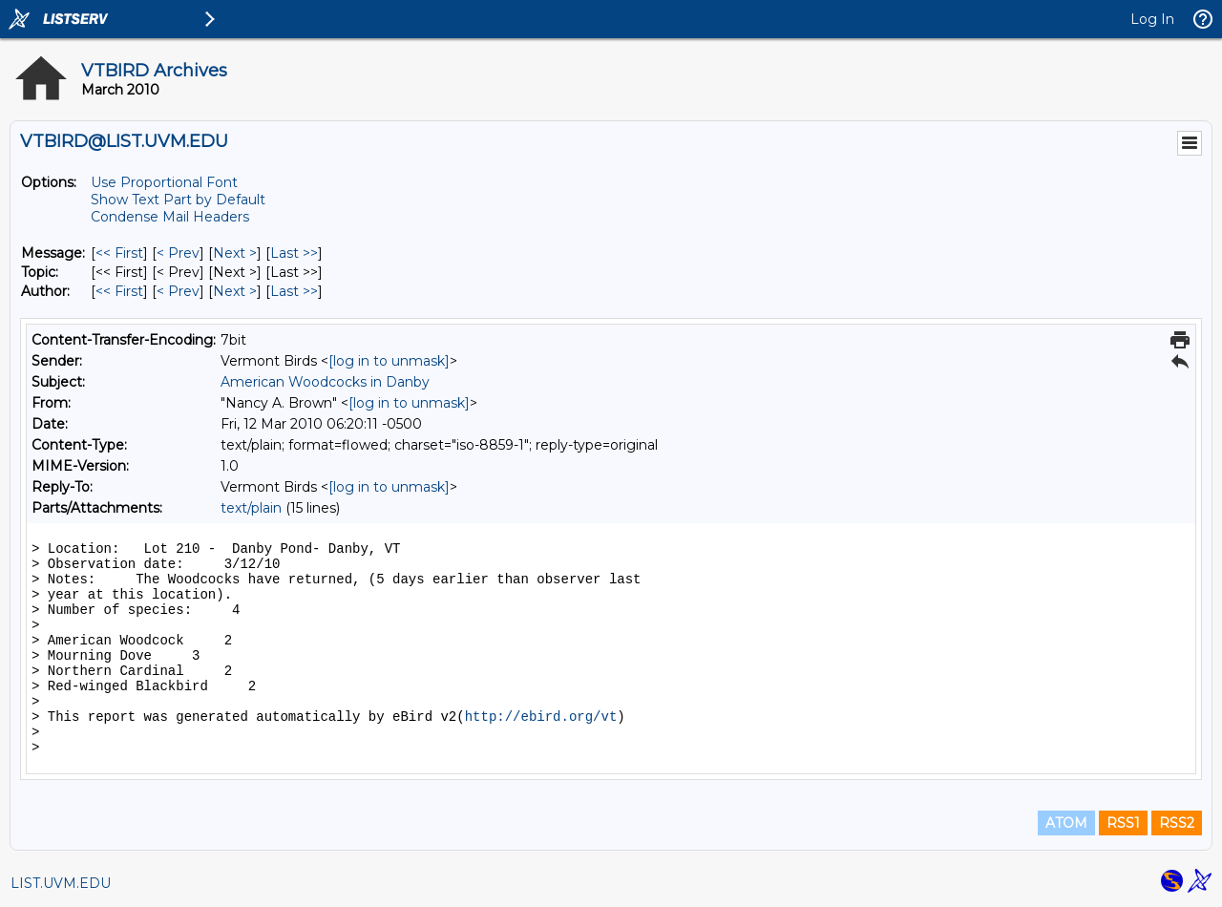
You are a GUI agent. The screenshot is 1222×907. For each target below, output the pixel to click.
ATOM (1066, 823)
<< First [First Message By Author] (119, 291)
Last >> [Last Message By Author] (294, 291)
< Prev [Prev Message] (178, 253)
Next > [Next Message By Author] (235, 291)
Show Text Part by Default (178, 199)
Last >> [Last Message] (294, 253)
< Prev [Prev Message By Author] (178, 291)
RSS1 (1123, 823)
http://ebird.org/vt (541, 717)
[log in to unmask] (389, 360)
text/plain (251, 508)
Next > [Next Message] (235, 253)
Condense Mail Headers (170, 216)
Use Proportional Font (164, 182)
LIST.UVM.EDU (61, 883)
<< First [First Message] (119, 253)
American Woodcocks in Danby (325, 381)
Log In (1152, 19)
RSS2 (1176, 823)
